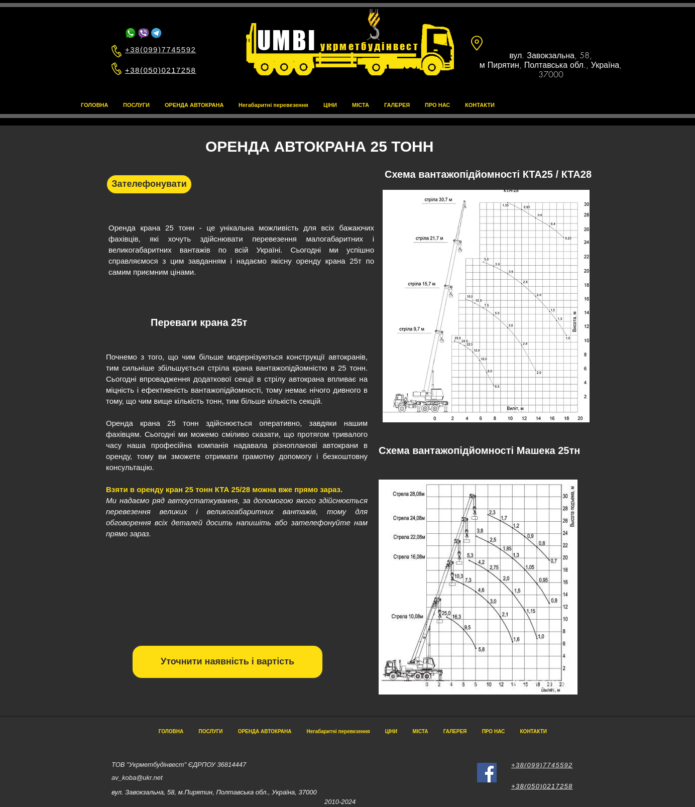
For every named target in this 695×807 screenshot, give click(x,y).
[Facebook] (487, 772)
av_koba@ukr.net (137, 777)
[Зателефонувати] (149, 184)
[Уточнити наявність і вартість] (227, 662)
